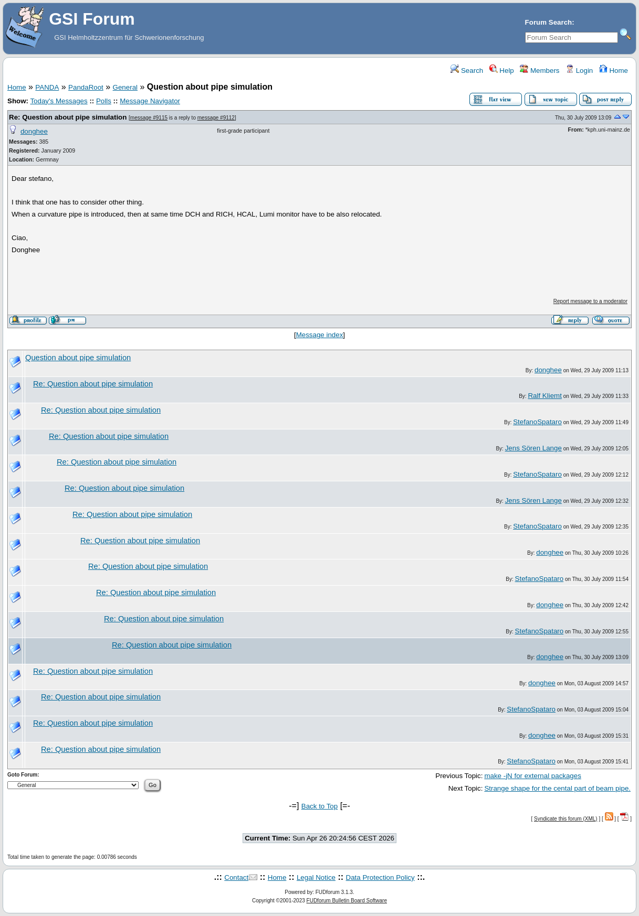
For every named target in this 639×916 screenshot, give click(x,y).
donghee (34, 131)
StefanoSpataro (537, 422)
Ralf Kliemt (544, 396)
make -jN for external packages (532, 776)
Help (501, 70)
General (125, 87)
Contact (236, 877)
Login (579, 70)
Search (467, 70)
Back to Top (319, 806)
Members (539, 70)
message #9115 (148, 118)
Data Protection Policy (380, 877)
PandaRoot (85, 87)
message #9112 (216, 118)
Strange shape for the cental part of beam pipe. (557, 788)
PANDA (47, 87)
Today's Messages (58, 101)
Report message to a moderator (590, 301)
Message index (319, 335)
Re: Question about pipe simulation (68, 117)
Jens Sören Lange (533, 448)
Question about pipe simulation (78, 357)
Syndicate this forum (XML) (566, 819)
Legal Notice (316, 877)
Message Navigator (150, 101)
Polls (103, 101)
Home (613, 70)
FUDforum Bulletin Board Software (347, 900)
